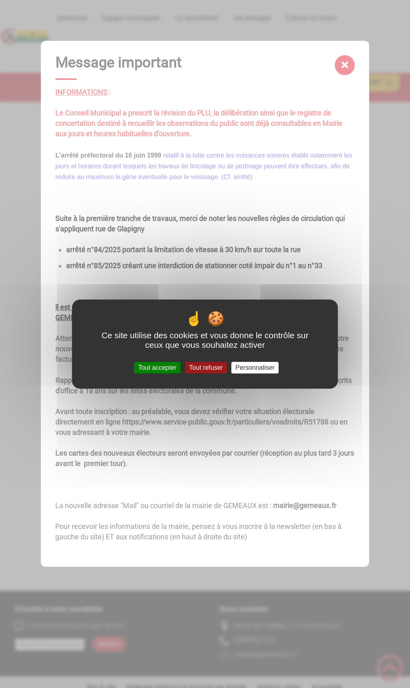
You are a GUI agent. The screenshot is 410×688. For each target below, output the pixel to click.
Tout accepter (157, 367)
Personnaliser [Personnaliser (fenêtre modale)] (255, 367)
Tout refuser (206, 367)
